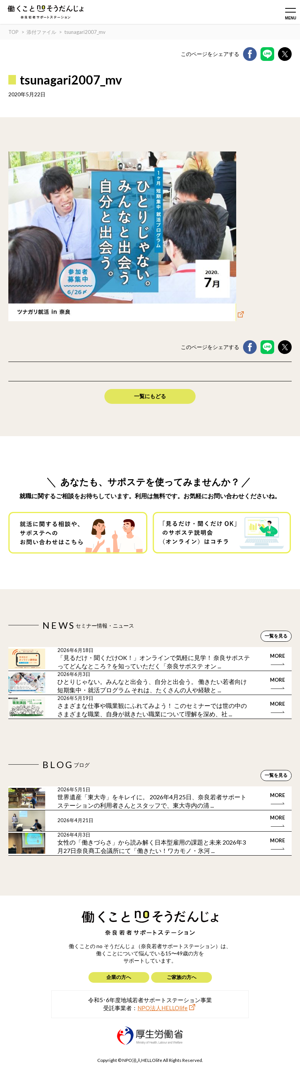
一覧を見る (276, 636)
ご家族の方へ (181, 977)
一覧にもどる (150, 396)
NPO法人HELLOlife (162, 1007)
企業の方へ (118, 977)
